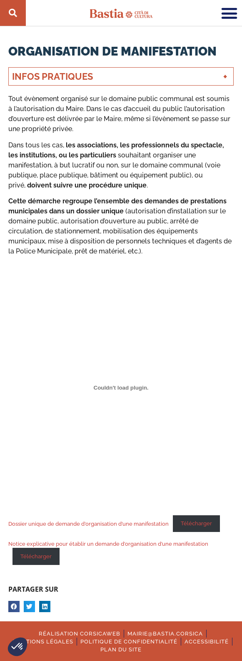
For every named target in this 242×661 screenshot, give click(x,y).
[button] (17, 647)
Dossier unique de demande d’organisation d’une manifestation (88, 523)
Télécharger (196, 523)
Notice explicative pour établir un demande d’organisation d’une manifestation (108, 544)
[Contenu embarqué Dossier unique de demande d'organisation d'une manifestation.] (121, 388)
